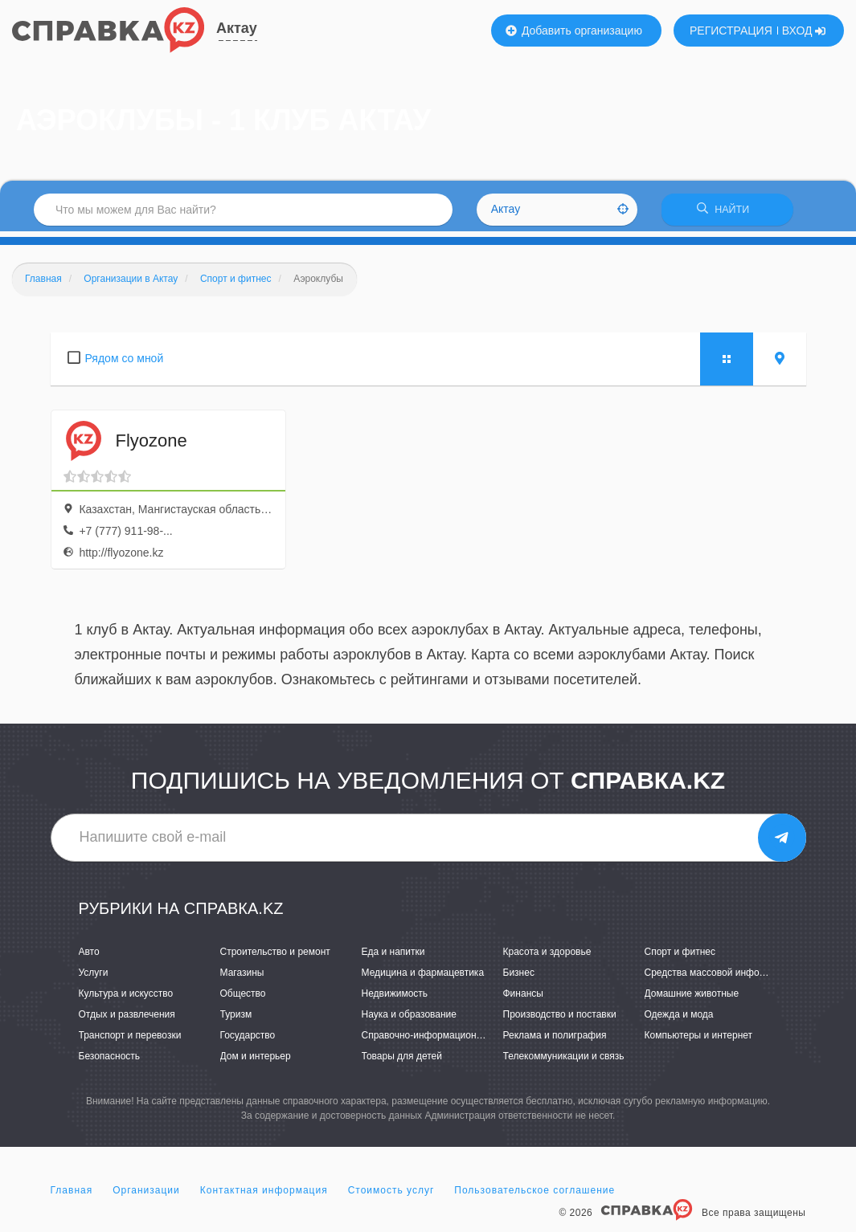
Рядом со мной (124, 363)
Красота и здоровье (547, 956)
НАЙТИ (727, 212)
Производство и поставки (559, 1020)
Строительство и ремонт (275, 956)
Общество (243, 998)
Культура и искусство (126, 998)
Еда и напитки (393, 956)
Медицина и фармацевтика (423, 977)
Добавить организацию (574, 30)
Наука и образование (409, 1020)
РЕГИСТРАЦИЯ (731, 30)
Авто (89, 956)
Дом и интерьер (255, 1061)
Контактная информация (264, 1195)
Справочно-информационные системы (448, 1040)
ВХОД (804, 30)
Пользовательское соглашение (534, 1195)
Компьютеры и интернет (699, 1040)
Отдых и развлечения (127, 1020)
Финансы (523, 998)
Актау (236, 28)
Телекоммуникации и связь (564, 1061)
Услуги (94, 977)
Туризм (236, 1020)
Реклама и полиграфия (555, 1040)
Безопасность (110, 1061)
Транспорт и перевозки (130, 1040)
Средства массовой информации (719, 977)
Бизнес (518, 977)
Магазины (242, 977)
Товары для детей (402, 1061)
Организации (146, 1195)
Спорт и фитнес (680, 956)
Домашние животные (692, 998)
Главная (72, 1195)
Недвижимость (395, 998)
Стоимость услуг (391, 1195)
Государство (248, 1040)
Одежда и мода (679, 1020)
